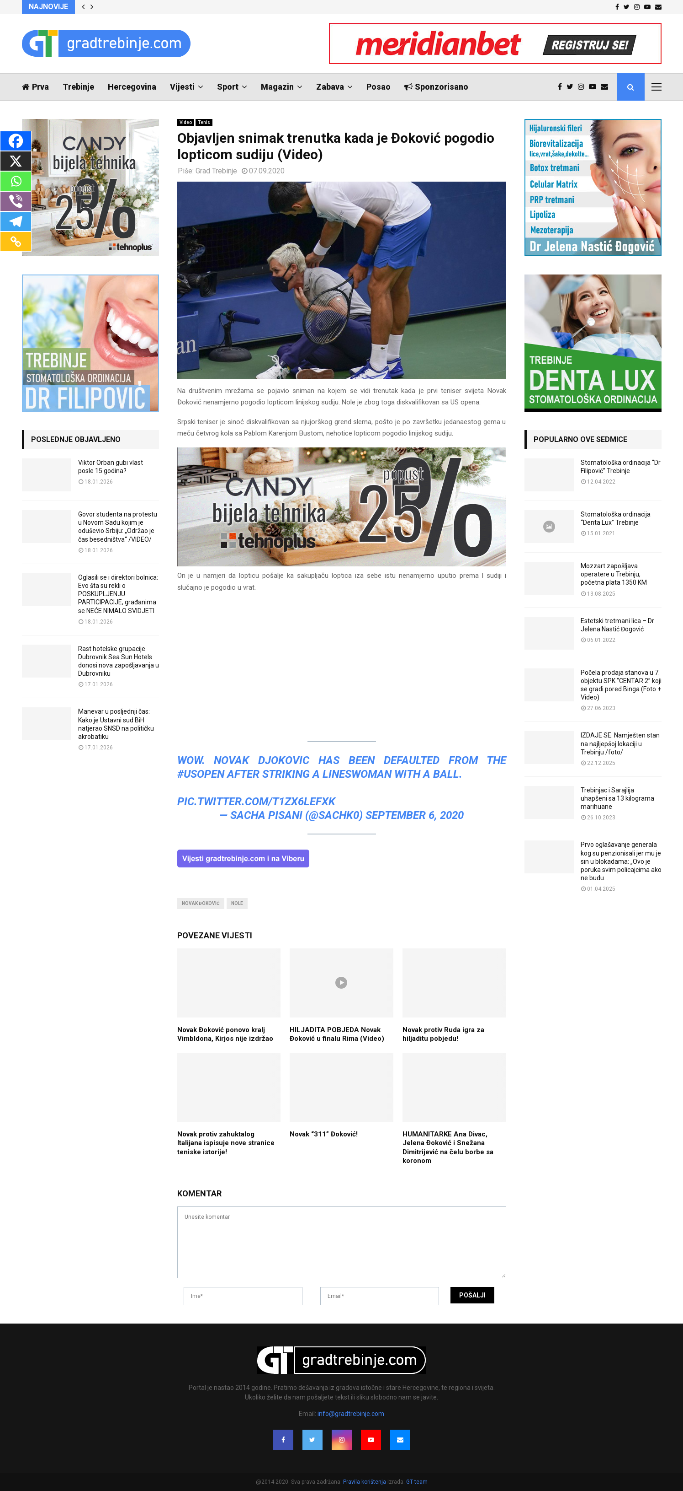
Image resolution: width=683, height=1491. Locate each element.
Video (186, 122)
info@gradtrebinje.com (351, 1413)
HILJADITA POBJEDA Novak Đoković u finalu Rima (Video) (337, 1034)
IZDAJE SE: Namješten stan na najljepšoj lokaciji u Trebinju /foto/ (620, 743)
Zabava (330, 87)
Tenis (204, 122)
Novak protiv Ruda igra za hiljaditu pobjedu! (443, 1034)
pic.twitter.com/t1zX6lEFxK (256, 801)
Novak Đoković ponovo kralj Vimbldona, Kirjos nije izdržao (225, 1034)
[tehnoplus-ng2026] (341, 564)
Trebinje (78, 87)
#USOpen (200, 774)
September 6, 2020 (414, 815)
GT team (417, 1482)
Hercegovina (132, 87)
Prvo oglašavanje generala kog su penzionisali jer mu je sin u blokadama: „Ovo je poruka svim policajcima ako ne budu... (621, 861)
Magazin (277, 87)
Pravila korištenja (365, 1482)
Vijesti (182, 87)
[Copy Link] (16, 241)
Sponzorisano (436, 87)
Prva (35, 87)
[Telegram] (16, 221)
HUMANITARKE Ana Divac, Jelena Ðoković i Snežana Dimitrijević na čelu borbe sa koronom (447, 1147)
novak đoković (201, 903)
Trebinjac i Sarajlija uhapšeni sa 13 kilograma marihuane (617, 798)
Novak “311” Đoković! (324, 1134)
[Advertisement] (341, 665)
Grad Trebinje (216, 171)
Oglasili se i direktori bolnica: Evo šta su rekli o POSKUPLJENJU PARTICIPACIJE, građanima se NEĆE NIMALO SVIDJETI (118, 594)
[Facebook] (16, 141)
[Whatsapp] (16, 181)
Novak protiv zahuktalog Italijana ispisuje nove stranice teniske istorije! (226, 1143)
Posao (378, 87)
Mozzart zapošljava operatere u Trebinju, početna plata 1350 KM (614, 574)
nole (237, 903)
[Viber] (16, 201)
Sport (227, 87)
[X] (16, 161)
